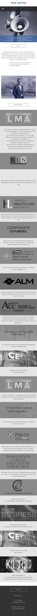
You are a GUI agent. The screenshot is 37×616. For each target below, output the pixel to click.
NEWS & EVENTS (18, 104)
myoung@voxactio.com (18, 602)
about (18, 46)
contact (18, 589)
